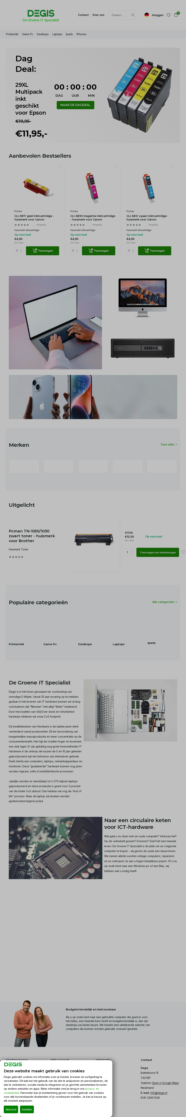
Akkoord (11, 1109)
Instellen (27, 1109)
